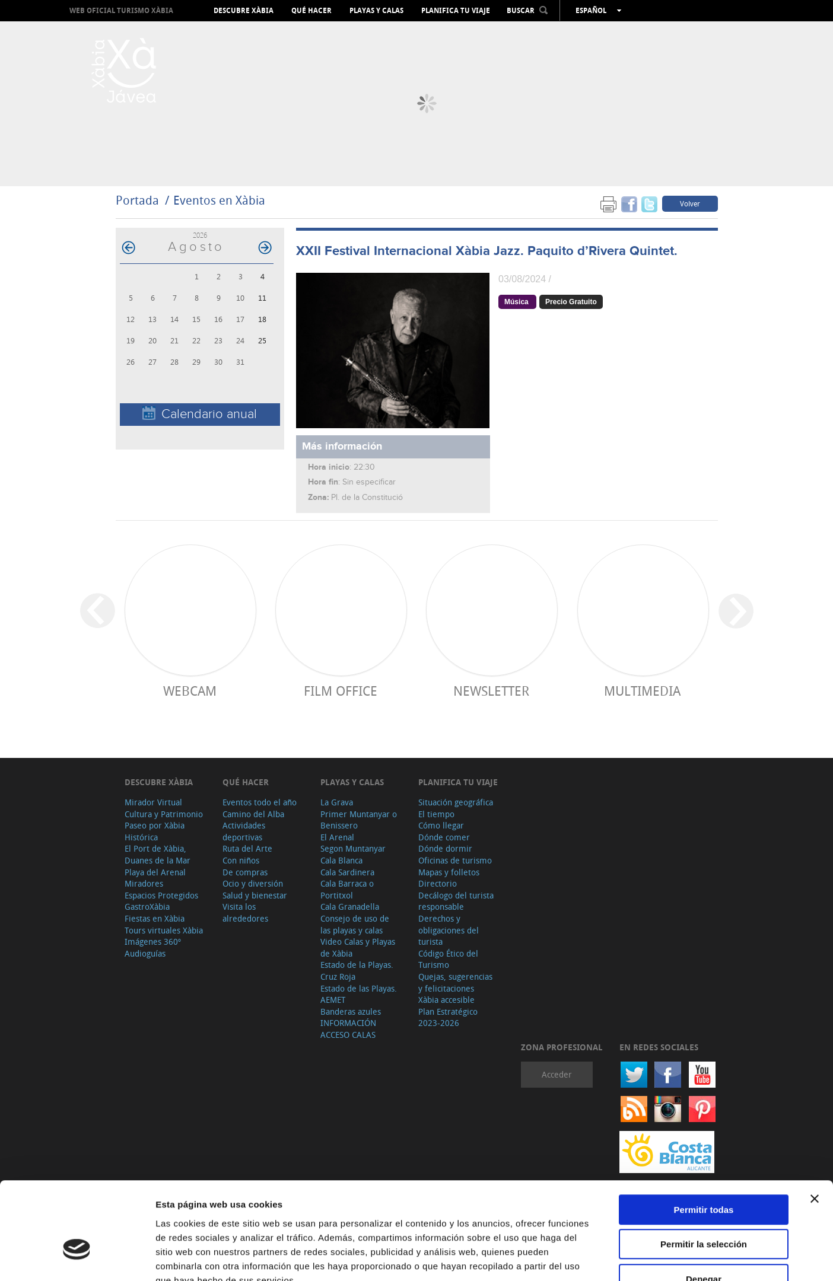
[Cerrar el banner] (814, 1125)
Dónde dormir (445, 848)
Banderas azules (350, 1011)
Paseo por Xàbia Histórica (155, 831)
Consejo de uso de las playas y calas (354, 924)
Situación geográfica (455, 802)
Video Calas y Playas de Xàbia (357, 947)
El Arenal (337, 837)
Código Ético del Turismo (448, 959)
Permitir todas (704, 1136)
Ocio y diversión (252, 883)
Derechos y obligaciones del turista (448, 930)
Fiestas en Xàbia (155, 918)
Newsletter (491, 690)
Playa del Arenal (155, 872)
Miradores (144, 883)
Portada (137, 200)
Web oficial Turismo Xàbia (121, 10)
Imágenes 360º (153, 941)
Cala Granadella (349, 906)
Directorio (437, 883)
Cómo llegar (441, 825)
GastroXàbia (147, 906)
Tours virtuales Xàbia (164, 930)
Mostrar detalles (642, 1258)
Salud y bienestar (254, 895)
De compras (245, 872)
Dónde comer (444, 837)
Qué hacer (311, 10)
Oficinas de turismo (455, 860)
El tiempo (436, 814)
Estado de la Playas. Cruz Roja (356, 970)
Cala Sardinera (347, 872)
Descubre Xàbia (244, 10)
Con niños (240, 860)
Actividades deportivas (243, 831)
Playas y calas (376, 10)
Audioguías (145, 953)
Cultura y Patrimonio (164, 814)
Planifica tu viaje (455, 10)
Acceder (557, 1074)
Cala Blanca (341, 860)
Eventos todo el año (259, 802)
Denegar (703, 1205)
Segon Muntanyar (353, 848)
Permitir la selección (703, 1171)
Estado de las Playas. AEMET (358, 994)
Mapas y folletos (448, 872)
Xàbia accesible (446, 999)
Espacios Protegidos (161, 895)
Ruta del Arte (247, 848)
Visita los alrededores (245, 912)
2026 (200, 235)
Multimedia (642, 690)
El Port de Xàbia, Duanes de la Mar (157, 854)
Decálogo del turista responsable (456, 901)
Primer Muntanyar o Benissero (358, 819)
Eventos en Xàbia (219, 200)
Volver (690, 203)
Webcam (190, 690)
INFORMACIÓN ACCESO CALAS (348, 1028)
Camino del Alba (253, 814)
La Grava (336, 802)
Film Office (340, 690)
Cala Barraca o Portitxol (347, 889)
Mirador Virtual (153, 802)
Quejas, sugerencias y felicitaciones (455, 982)
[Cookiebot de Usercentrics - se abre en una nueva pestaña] (77, 1258)
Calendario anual (199, 413)
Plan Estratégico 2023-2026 (448, 1017)
